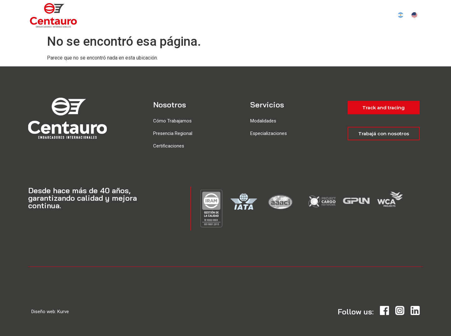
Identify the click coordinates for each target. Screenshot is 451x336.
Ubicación (269, 15)
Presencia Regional (172, 133)
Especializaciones (268, 133)
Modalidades (263, 121)
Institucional (310, 15)
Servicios (235, 15)
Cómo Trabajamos (172, 121)
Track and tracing (363, 15)
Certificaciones (168, 146)
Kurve (63, 311)
